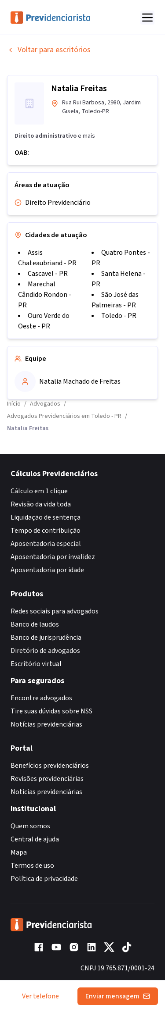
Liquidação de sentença (46, 517)
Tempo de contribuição (46, 531)
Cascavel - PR (48, 273)
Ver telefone (40, 996)
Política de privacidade (44, 879)
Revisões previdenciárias (47, 779)
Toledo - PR (118, 316)
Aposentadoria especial (46, 544)
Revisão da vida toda (41, 504)
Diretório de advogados (45, 651)
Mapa (19, 852)
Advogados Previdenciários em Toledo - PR (64, 416)
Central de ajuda (35, 839)
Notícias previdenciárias (46, 724)
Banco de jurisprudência (46, 637)
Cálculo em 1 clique (39, 491)
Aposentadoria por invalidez (53, 557)
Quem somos (30, 826)
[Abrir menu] (147, 18)
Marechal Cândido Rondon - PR (44, 294)
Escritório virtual (36, 664)
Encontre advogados (41, 698)
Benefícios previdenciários (50, 766)
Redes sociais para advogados (55, 611)
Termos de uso (32, 865)
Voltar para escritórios (49, 50)
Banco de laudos (35, 624)
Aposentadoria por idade (47, 570)
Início (14, 403)
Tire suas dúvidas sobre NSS (51, 711)
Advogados (45, 403)
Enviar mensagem (117, 996)
